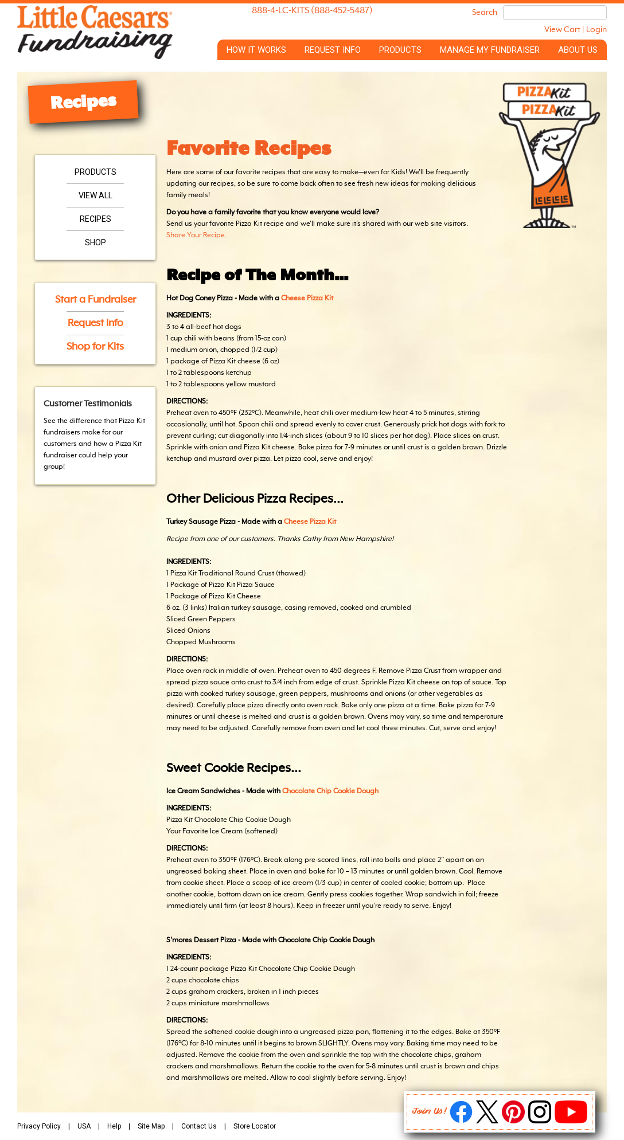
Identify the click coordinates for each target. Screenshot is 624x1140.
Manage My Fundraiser (490, 50)
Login (596, 29)
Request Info (333, 50)
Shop (95, 242)
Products (400, 50)
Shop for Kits (95, 346)
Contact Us (199, 1126)
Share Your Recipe (195, 236)
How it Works (256, 50)
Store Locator (254, 1126)
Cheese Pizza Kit (307, 299)
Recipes (95, 219)
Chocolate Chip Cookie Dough (330, 792)
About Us (578, 50)
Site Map (151, 1126)
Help (114, 1126)
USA (84, 1126)
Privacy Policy (39, 1126)
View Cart (562, 29)
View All (95, 195)
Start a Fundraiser (95, 299)
